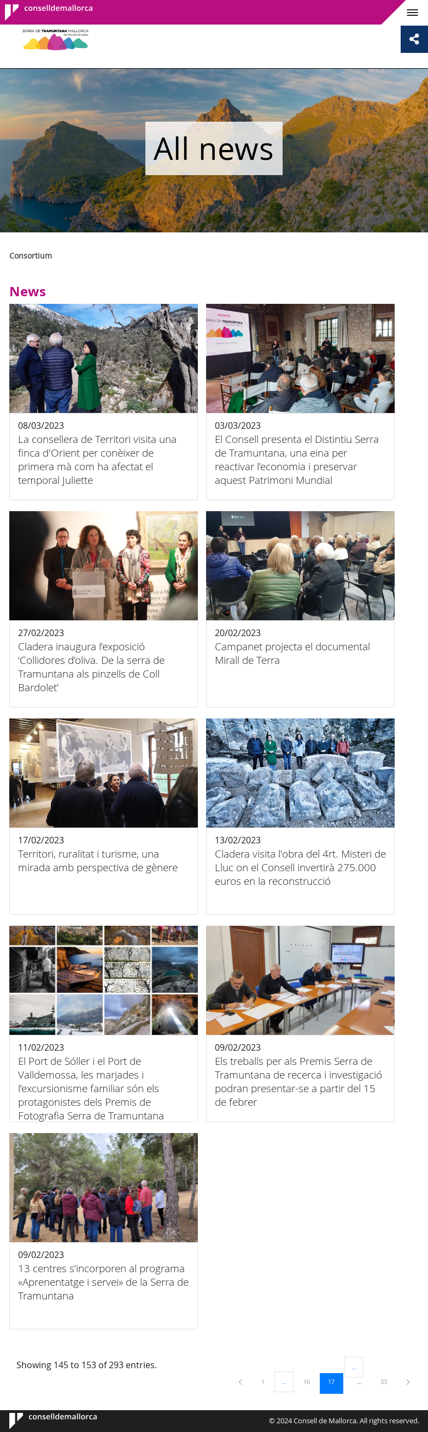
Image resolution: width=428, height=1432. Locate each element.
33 (387, 1381)
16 (310, 1381)
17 (335, 1381)
